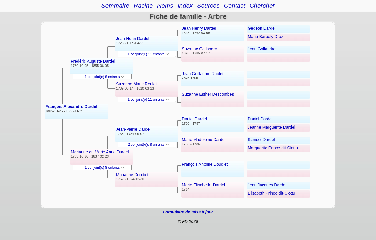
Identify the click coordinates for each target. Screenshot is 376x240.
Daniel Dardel (194, 119)
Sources (208, 5)
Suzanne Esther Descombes (208, 94)
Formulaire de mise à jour (188, 212)
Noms (165, 5)
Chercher (262, 5)
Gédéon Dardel (262, 28)
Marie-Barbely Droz (265, 36)
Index (184, 5)
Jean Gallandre (262, 49)
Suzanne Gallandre (199, 49)
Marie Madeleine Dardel (204, 139)
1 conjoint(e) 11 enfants (148, 54)
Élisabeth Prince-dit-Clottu (271, 193)
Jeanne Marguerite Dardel (271, 127)
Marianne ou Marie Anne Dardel (100, 152)
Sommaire (115, 5)
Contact (234, 5)
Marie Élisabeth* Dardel (203, 185)
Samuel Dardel (261, 139)
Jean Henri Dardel (132, 38)
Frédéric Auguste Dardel (93, 61)
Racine (143, 5)
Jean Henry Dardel (199, 28)
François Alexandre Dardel (71, 106)
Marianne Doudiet (132, 174)
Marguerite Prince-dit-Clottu (273, 147)
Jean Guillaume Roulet (203, 73)
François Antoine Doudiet (205, 164)
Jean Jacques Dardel (267, 185)
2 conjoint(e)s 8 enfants (148, 145)
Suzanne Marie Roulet (136, 84)
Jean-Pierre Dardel (133, 129)
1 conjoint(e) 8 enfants (104, 77)
